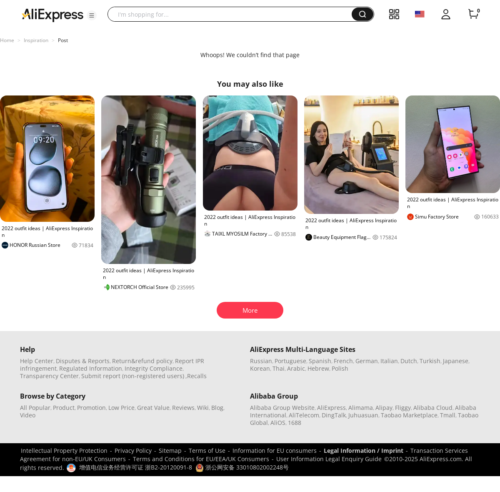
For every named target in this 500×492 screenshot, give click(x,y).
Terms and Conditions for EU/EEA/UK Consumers (201, 459)
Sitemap (170, 450)
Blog (217, 408)
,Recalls (196, 376)
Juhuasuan (363, 415)
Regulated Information (90, 368)
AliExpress (331, 408)
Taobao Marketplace (409, 415)
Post (63, 40)
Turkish (430, 361)
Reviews (183, 408)
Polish (340, 368)
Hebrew (318, 368)
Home (7, 40)
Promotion (91, 408)
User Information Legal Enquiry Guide (329, 459)
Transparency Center (49, 376)
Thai (278, 368)
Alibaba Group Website (282, 408)
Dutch (408, 361)
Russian (261, 361)
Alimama (360, 408)
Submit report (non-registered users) (132, 376)
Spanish (320, 361)
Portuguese (290, 361)
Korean (260, 368)
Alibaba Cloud (432, 408)
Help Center (36, 361)
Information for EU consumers (274, 450)
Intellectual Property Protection (64, 450)
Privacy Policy (133, 450)
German (366, 361)
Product (64, 408)
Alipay (383, 408)
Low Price (121, 408)
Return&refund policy (142, 361)
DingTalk (334, 415)
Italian (389, 361)
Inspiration (36, 40)
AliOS (277, 423)
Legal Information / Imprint (363, 450)
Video (27, 415)
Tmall (447, 415)
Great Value (153, 408)
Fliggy (403, 408)
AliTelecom (304, 415)
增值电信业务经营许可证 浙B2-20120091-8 (135, 467)
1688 (294, 423)
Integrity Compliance (153, 368)
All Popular (35, 408)
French (343, 361)
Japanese (455, 361)
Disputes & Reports (83, 361)
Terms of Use (207, 450)
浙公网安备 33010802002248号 (242, 467)
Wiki (203, 408)
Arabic (296, 368)
